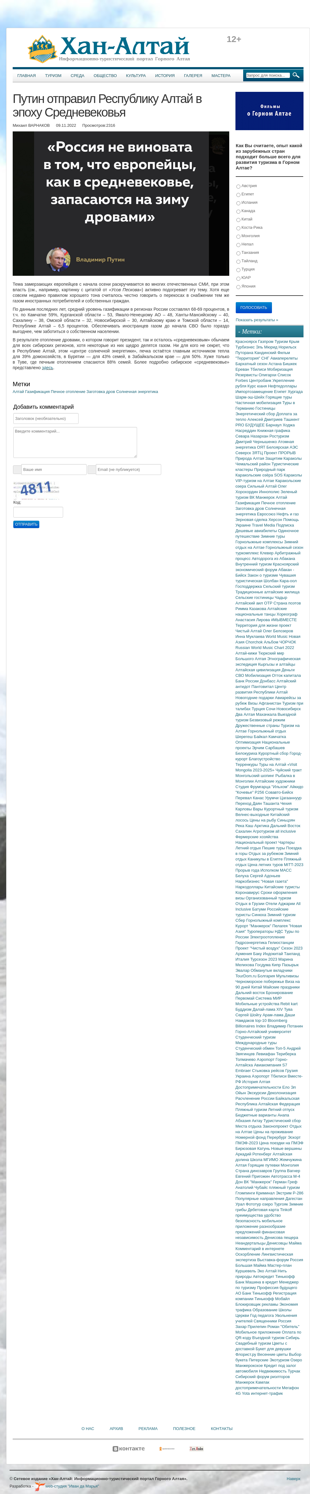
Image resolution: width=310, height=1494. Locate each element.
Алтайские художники (275, 781)
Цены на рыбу (263, 820)
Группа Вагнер (286, 1170)
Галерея (193, 75)
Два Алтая (245, 714)
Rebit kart (289, 1003)
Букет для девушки (273, 1349)
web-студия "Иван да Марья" (67, 1486)
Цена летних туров (266, 864)
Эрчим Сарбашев (268, 747)
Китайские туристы (282, 887)
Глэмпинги (245, 1193)
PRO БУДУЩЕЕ (250, 425)
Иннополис (270, 491)
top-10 (261, 1020)
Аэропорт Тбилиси (270, 1076)
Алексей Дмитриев (266, 419)
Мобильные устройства (257, 1003)
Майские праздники (281, 987)
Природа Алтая (250, 458)
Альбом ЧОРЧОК (280, 642)
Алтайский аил (249, 603)
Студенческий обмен (255, 1048)
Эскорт (294, 1137)
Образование (265, 1310)
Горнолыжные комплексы (259, 542)
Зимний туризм (281, 914)
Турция (245, 269)
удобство (272, 1215)
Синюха (259, 914)
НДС (279, 931)
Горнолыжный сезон (284, 547)
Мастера (221, 75)
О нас (88, 1428)
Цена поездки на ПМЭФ (281, 1143)
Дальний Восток (285, 825)
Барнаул (274, 425)
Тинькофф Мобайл (272, 1298)
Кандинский (265, 352)
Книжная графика (273, 430)
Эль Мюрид (267, 347)
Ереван (242, 369)
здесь (47, 367)
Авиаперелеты (284, 358)
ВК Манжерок (262, 497)
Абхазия (243, 1120)
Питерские (259, 1360)
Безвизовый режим (267, 720)
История (165, 75)
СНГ (265, 358)
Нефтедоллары (282, 386)
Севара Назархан (252, 436)
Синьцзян (286, 820)
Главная (26, 75)
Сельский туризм (279, 586)
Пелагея (280, 926)
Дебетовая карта (264, 1209)
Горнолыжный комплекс (268, 920)
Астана (276, 363)
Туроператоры (261, 931)
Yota (246, 1393)
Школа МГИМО (264, 1159)
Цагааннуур (291, 798)
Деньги (288, 670)
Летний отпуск (281, 1109)
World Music (277, 636)
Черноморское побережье (260, 981)
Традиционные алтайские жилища (267, 592)
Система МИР (269, 998)
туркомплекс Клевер (255, 553)
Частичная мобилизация (258, 402)
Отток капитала (286, 675)
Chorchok (255, 642)
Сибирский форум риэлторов (262, 1376)
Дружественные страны (258, 725)
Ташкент (291, 419)
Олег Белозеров (278, 631)
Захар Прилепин (251, 1326)
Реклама (148, 1428)
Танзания (247, 252)
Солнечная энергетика (137, 391)
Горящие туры (279, 397)
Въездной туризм (269, 1337)
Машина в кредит (262, 1282)
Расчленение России (255, 1098)
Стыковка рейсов (268, 1070)
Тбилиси (258, 369)
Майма (295, 1243)
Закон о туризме (263, 575)
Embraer (243, 1070)
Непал (244, 244)
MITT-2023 (294, 864)
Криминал (266, 1193)
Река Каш (244, 825)
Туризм (53, 75)
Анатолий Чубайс (252, 1187)
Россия (284, 1321)
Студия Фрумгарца (253, 786)
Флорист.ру (246, 1354)
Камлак (262, 1382)
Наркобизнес (248, 881)
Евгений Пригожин (253, 1176)
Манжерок (245, 1382)
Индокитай (273, 953)
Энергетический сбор (255, 414)
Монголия (248, 236)
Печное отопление (68, 391)
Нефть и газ (288, 514)
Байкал (261, 736)
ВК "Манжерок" (258, 1182)
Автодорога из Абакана (273, 558)
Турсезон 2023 (264, 959)
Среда (77, 75)
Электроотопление (267, 937)
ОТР (268, 603)
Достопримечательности (258, 1087)
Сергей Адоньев (265, 875)
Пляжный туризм (251, 1109)
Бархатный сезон (252, 363)
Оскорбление (248, 1254)
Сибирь (292, 1337)
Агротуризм (264, 831)
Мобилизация (258, 675)
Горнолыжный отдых (267, 731)
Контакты (222, 1428)
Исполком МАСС (276, 870)
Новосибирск (289, 708)
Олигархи (268, 375)
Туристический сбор (282, 1120)
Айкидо (297, 786)
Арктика (262, 825)
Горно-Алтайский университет (263, 1031)
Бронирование (279, 992)
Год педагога (262, 1315)
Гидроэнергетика (251, 942)
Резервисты (247, 375)
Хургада (295, 391)
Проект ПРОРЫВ (280, 452)
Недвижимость (273, 1371)
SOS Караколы (288, 475)
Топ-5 (280, 1048)
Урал (240, 1204)
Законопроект (276, 1126)
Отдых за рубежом (266, 853)
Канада (245, 211)
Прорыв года (247, 870)
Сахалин (244, 831)
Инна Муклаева (250, 636)
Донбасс (268, 681)
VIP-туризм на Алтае (255, 480)
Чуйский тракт (288, 770)
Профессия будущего (277, 1287)
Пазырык (290, 965)
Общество (105, 75)
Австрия (246, 186)
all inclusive (285, 831)
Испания (246, 202)
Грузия (291, 1070)
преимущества (249, 1215)
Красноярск (246, 341)
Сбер (240, 920)
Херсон (276, 519)
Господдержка (249, 586)
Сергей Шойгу (249, 1015)
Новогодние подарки (255, 697)
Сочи (271, 708)
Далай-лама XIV (268, 1009)
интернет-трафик (267, 1393)
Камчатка (277, 736)
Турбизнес (245, 347)
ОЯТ (262, 447)
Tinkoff (286, 1209)
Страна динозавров (254, 1170)
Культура (136, 75)
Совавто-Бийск (279, 792)
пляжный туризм (284, 1187)
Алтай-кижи (246, 653)
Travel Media (264, 525)
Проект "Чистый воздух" (258, 948)
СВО (240, 675)
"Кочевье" (245, 792)
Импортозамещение (254, 391)
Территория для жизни (257, 625)
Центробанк (260, 380)
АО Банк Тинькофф (254, 1293)
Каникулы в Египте (266, 859)
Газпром (266, 341)
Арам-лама (274, 1015)
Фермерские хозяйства (256, 837)
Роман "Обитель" (283, 1326)
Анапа (283, 1115)
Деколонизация (281, 1093)
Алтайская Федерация (279, 1104)
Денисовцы (278, 1243)
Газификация (38, 391)
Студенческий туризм (255, 1037)
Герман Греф (285, 1182)
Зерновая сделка (252, 519)
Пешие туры (274, 848)
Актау (258, 1120)
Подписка (285, 525)
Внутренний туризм (254, 564)
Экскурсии (257, 1093)
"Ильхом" (281, 786)
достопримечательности (258, 1387)
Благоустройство (264, 759)
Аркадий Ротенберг (254, 1154)
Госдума (263, 965)
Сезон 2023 (292, 948)
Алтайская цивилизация (258, 670)
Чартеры (286, 842)
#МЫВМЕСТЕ (284, 619)
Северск (243, 452)
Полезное (184, 1428)
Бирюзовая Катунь (253, 1148)
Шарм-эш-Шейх (250, 397)
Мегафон (290, 1387)
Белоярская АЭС (282, 447)
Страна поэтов (287, 603)
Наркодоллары (250, 887)
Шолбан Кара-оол (280, 580)
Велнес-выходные (252, 814)
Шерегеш (244, 736)
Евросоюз (267, 514)
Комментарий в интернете (259, 1248)
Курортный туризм (281, 809)
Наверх (293, 1478)
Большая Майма (251, 1265)
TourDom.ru (246, 976)
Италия (242, 959)
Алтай (19, 391)
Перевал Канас (250, 798)
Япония (246, 286)
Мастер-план (279, 1265)
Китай (244, 219)
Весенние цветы (273, 1354)
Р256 (260, 792)
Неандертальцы (251, 1243)
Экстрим (284, 1193)
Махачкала (267, 714)
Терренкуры (247, 764)
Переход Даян (249, 803)
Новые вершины (286, 1148)
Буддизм (243, 1009)
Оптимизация (248, 742)
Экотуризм (280, 1360)
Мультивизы (287, 976)
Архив (116, 1428)
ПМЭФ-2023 (247, 1143)
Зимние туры (273, 536)
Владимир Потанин (285, 1026)
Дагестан (293, 1198)
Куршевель (246, 1271)
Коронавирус (247, 892)
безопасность (248, 1221)
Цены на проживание (273, 1131)
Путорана (244, 352)
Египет (245, 194)
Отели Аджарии (280, 903)
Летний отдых (248, 848)
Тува (288, 1009)
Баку (258, 953)
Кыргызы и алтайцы (276, 664)
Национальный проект (256, 842)
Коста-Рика (249, 227)
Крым (294, 341)
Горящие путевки (264, 1165)
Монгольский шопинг (255, 775)
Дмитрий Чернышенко (256, 441)
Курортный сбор (274, 753)
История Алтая (256, 1081)
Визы (253, 703)
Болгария (267, 976)
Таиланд (292, 953)
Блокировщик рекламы (257, 1304)
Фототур (254, 1204)
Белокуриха (246, 753)
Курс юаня (258, 386)
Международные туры (256, 1042)
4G (238, 1393)
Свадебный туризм (253, 1343)
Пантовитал (263, 686)
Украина (243, 1076)
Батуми (259, 909)
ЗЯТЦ (258, 452)
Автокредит (264, 1276)
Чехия (285, 803)
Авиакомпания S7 (270, 1065)
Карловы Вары (249, 809)
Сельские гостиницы (255, 597)
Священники (266, 1321)
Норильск (287, 347)
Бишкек (290, 363)
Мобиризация (280, 369)
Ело (286, 1087)
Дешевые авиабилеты (256, 530)
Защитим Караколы (283, 458)
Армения (244, 953)
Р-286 (298, 1193)
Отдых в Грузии (250, 903)
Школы (284, 1310)
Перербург (277, 1137)
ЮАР (243, 277)
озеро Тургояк (275, 1204)
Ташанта (271, 803)
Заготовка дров (101, 391)
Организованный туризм (268, 898)
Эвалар (243, 970)
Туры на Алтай (273, 764)
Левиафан (266, 1054)
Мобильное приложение (258, 1332)
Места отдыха (249, 1126)
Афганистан (270, 703)
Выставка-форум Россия (280, 1259)
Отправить (26, 524)
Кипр (277, 965)
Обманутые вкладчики (271, 970)
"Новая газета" (274, 881)
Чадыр (281, 597)
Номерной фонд (251, 1137)
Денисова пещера (281, 1237)
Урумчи (272, 798)
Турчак (294, 1371)
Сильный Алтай (262, 486)
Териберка (286, 1054)
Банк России (247, 681)
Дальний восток (250, 992)
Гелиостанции (281, 942)
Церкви (242, 1315)
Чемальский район (253, 464)
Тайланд (246, 261)
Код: (17, 502)
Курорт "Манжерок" (253, 926)
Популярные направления (260, 1198)
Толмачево (246, 1059)
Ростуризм (279, 436)
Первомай (245, 998)
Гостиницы (265, 408)
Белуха (242, 875)
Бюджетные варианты (256, 1115)
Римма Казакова (251, 608)
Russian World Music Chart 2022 (264, 647)
